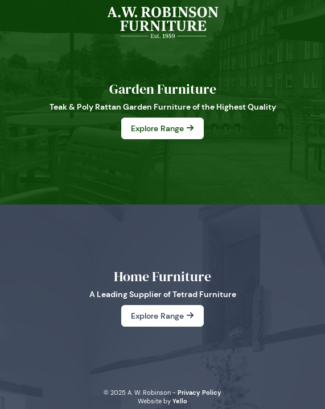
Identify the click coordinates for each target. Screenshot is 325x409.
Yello (179, 401)
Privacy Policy (199, 393)
